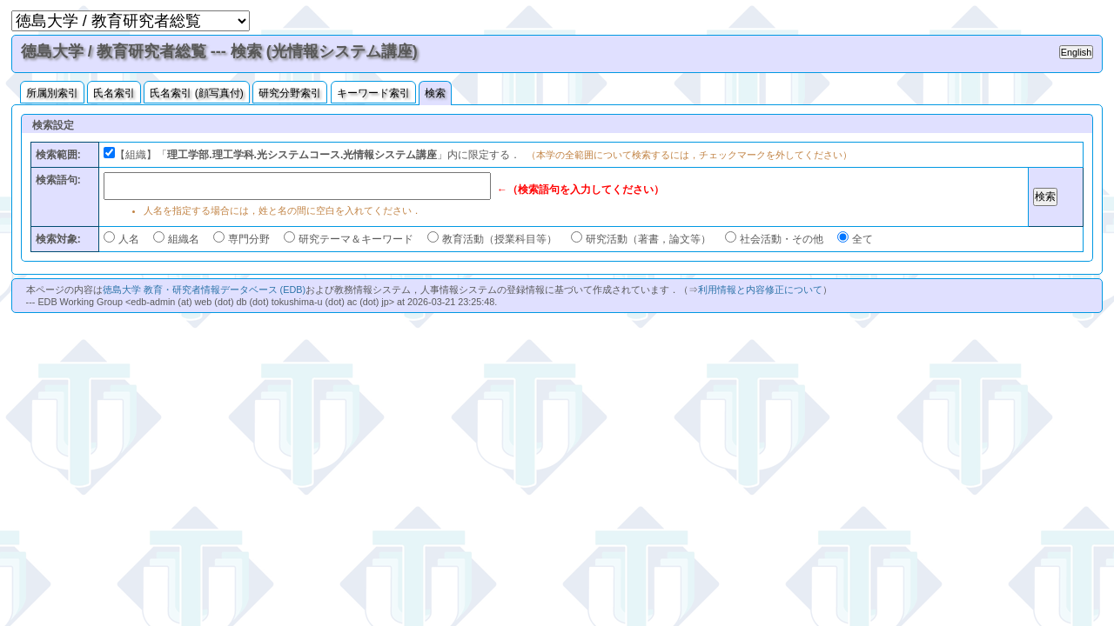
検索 (435, 93)
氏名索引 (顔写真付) (196, 93)
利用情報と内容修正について (760, 289)
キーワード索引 (373, 93)
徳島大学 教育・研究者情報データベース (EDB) (204, 289)
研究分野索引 (289, 93)
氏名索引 (114, 93)
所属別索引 (52, 93)
